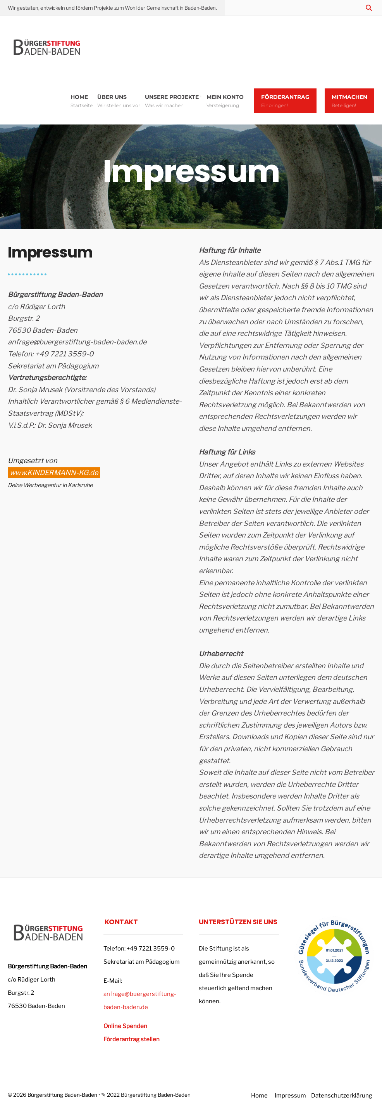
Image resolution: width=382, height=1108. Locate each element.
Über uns (118, 100)
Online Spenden (125, 1026)
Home (82, 100)
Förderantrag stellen (131, 1039)
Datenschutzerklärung (341, 1095)
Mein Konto (225, 100)
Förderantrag (285, 100)
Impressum (290, 1095)
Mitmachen (349, 100)
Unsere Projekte (172, 100)
